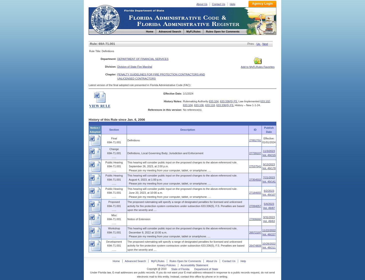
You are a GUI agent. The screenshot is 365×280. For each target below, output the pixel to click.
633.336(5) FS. (229, 101)
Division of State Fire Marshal (134, 66)
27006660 (255, 219)
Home (105, 19)
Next (265, 43)
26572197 (255, 232)
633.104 (214, 101)
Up (258, 43)
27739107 (255, 153)
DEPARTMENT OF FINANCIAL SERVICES (143, 58)
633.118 (210, 105)
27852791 (255, 140)
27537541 (255, 166)
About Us (201, 4)
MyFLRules (157, 261)
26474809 (255, 245)
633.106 (199, 105)
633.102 (265, 101)
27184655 (255, 192)
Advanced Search (135, 261)
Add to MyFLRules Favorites (258, 65)
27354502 (255, 179)
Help (232, 4)
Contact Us (218, 4)
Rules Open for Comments (185, 261)
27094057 (255, 206)
